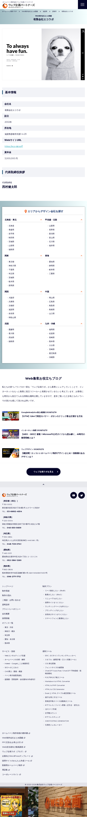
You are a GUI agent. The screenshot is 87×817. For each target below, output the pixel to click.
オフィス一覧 (7, 623)
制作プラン (47, 586)
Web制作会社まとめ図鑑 (13, 738)
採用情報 (5, 618)
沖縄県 (52, 357)
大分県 (52, 345)
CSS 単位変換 (50, 663)
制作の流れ (6, 595)
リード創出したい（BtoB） (55, 590)
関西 (7, 291)
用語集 (6, 770)
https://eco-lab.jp (13, 146)
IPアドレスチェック (52, 717)
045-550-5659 (14, 527)
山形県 (11, 245)
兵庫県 (11, 302)
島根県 (52, 309)
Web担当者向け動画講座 (13, 747)
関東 (7, 255)
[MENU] (82, 4)
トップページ (7, 586)
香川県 (11, 333)
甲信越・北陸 (51, 219)
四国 (7, 323)
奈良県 (11, 313)
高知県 (11, 337)
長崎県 (52, 337)
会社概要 (5, 614)
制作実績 (5, 591)
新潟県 (52, 234)
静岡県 (52, 266)
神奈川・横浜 (10, 631)
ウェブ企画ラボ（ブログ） (14, 751)
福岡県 (52, 329)
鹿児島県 (52, 353)
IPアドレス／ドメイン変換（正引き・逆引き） (63, 705)
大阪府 (11, 298)
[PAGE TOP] (43, 484)
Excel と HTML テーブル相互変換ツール (60, 693)
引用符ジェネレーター (53, 725)
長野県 (52, 230)
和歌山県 (12, 317)
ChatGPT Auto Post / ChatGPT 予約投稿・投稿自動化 (63, 672)
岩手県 (11, 234)
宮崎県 (52, 349)
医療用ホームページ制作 (13, 765)
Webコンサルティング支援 (15, 655)
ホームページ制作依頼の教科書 (16, 733)
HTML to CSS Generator (54, 689)
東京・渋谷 (9, 627)
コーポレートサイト (11, 774)
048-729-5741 (14, 544)
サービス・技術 (8, 651)
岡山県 (52, 298)
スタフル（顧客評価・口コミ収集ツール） (61, 659)
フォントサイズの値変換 (54, 667)
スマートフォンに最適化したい (57, 618)
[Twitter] (81, 495)
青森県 (11, 230)
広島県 (52, 302)
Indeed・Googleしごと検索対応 (17, 663)
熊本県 (52, 341)
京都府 (11, 306)
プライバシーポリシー (11, 609)
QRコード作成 (50, 709)
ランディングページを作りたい (57, 606)
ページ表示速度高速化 (13, 675)
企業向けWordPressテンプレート (17, 756)
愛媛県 (11, 329)
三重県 (52, 274)
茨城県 (11, 277)
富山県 (52, 238)
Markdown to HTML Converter (57, 681)
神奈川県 (12, 266)
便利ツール (47, 651)
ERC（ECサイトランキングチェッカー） (61, 655)
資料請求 (5, 604)
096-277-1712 (14, 576)
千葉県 (11, 270)
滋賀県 (11, 309)
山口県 (52, 313)
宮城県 (11, 242)
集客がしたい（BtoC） (54, 594)
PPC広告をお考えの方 (12, 742)
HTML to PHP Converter (55, 685)
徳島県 (11, 341)
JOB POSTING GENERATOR (57, 721)
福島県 (11, 249)
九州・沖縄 (50, 323)
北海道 (11, 226)
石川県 (52, 242)
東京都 (11, 262)
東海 (47, 255)
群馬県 (11, 285)
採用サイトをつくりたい (54, 602)
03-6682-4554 (14, 511)
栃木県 (11, 281)
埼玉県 (11, 274)
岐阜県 (52, 270)
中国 (47, 291)
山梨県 (52, 226)
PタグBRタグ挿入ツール (54, 677)
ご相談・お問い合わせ (11, 600)
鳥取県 (52, 306)
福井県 (52, 245)
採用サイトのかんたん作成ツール (17, 761)
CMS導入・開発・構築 (13, 671)
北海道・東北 (11, 219)
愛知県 (52, 262)
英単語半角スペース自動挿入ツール (58, 701)
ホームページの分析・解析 (15, 659)
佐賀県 (52, 333)
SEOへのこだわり (12, 667)
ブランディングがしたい (54, 610)
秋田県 (11, 238)
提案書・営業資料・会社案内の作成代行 (20, 679)
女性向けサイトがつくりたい (56, 614)
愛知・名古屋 (10, 639)
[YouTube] (73, 495)
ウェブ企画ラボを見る (43, 471)
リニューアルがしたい (53, 598)
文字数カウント (51, 713)
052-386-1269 (14, 560)
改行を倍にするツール (53, 697)
